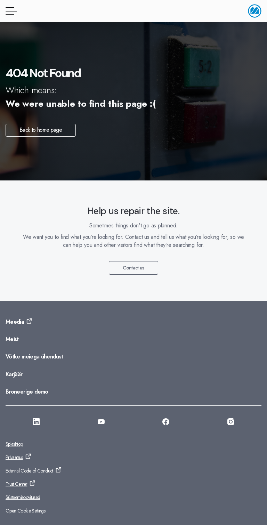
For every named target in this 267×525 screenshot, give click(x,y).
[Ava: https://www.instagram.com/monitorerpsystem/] (230, 422)
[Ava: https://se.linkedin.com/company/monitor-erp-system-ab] (36, 422)
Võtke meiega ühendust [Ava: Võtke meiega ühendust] (34, 357)
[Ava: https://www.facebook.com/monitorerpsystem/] (165, 422)
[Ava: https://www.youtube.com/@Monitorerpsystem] (101, 422)
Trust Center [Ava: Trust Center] (16, 483)
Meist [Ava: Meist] (12, 339)
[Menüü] (10, 11)
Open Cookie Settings (25, 510)
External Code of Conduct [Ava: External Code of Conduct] (29, 470)
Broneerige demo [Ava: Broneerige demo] (27, 392)
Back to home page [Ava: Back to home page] (40, 130)
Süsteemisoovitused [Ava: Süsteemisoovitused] (23, 497)
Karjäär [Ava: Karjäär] (14, 374)
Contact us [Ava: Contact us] (133, 267)
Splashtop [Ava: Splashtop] (14, 444)
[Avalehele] (254, 11)
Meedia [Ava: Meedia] (15, 322)
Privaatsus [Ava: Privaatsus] (14, 457)
